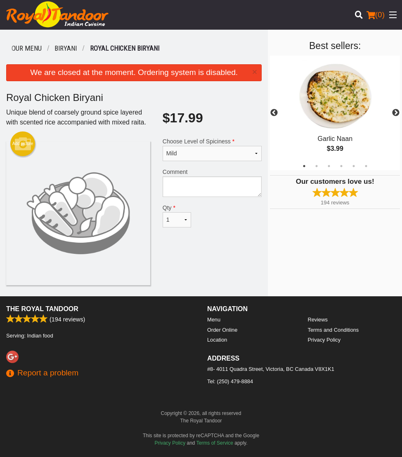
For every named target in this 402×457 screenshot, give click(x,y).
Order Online (222, 330)
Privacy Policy (324, 340)
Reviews (318, 319)
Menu (213, 319)
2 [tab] (316, 166)
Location (217, 340)
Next (396, 113)
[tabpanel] (335, 113)
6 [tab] (366, 166)
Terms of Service (214, 443)
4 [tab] (341, 166)
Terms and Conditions (333, 330)
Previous (274, 113)
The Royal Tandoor (42, 308)
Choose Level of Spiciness (212, 149)
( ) (376, 15)
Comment (212, 183)
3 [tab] (329, 166)
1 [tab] (304, 166)
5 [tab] (354, 166)
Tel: (230, 381)
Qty (177, 215)
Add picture (22, 143)
